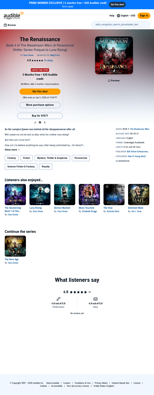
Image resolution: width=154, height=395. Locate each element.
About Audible (52, 383)
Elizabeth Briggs (89, 211)
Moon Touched (86, 207)
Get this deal (40, 91)
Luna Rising (35, 207)
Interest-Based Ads (120, 383)
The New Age (12, 259)
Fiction (26, 158)
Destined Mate (135, 207)
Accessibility (56, 386)
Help (111, 15)
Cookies (43, 386)
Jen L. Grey (136, 211)
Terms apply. (68, 4)
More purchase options (40, 105)
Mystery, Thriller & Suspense (52, 158)
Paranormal (80, 158)
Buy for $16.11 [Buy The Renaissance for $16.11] (40, 115)
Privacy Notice (101, 383)
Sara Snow (13, 214)
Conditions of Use (82, 383)
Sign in (144, 15)
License (137, 383)
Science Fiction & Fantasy (21, 166)
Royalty (46, 166)
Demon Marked (62, 207)
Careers (66, 383)
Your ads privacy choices (78, 386)
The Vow (108, 207)
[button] (35, 122)
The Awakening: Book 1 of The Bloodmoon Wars (14, 211)
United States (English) (103, 386)
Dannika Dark (113, 211)
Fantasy (11, 158)
